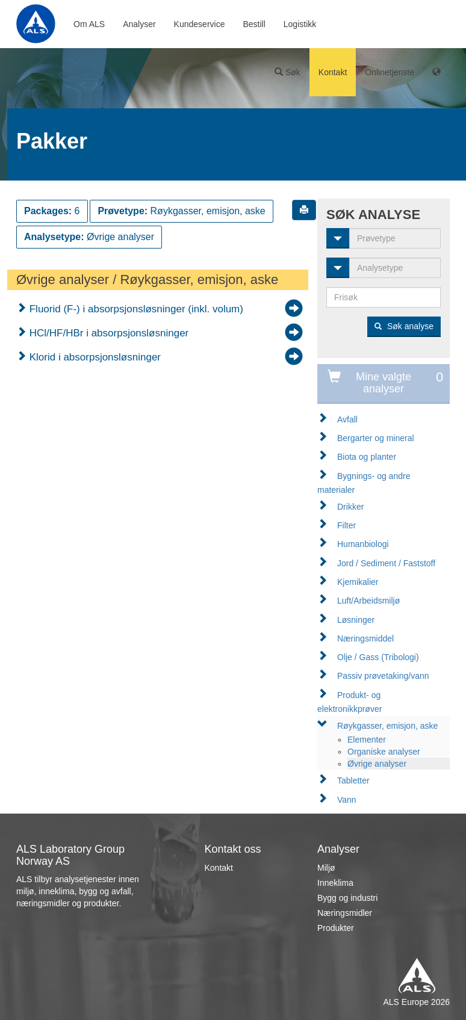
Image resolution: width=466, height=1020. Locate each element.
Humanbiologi (363, 544)
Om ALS (89, 24)
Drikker (350, 507)
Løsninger (355, 620)
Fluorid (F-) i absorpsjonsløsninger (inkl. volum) (134, 309)
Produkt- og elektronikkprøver (349, 702)
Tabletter (353, 780)
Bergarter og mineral (375, 438)
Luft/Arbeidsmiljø (368, 600)
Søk (287, 72)
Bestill (254, 24)
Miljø (326, 868)
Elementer (366, 739)
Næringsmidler (344, 913)
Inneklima (335, 883)
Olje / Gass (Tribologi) (378, 657)
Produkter (335, 928)
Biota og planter (366, 457)
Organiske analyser (383, 751)
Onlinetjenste (389, 72)
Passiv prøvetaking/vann (383, 676)
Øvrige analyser (376, 763)
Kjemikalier (357, 582)
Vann (346, 800)
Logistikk (300, 24)
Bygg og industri (347, 898)
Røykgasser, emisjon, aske (387, 726)
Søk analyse (403, 326)
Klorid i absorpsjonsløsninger (93, 357)
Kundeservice (199, 24)
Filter (346, 525)
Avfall (347, 419)
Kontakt (332, 72)
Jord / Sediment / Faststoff (386, 563)
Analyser (139, 24)
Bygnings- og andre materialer (363, 483)
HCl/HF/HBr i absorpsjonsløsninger (107, 333)
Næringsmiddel (365, 638)
